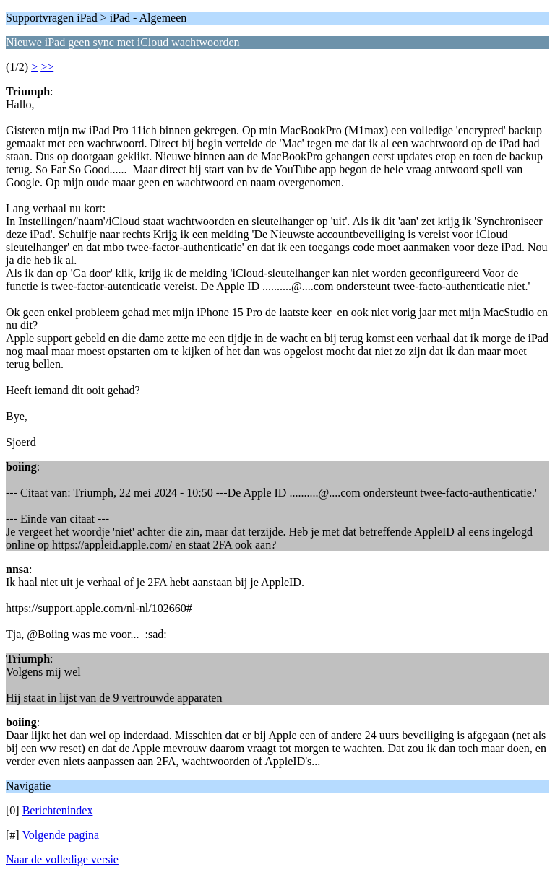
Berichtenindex (57, 810)
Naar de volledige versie (62, 859)
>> (46, 67)
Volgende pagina (60, 835)
